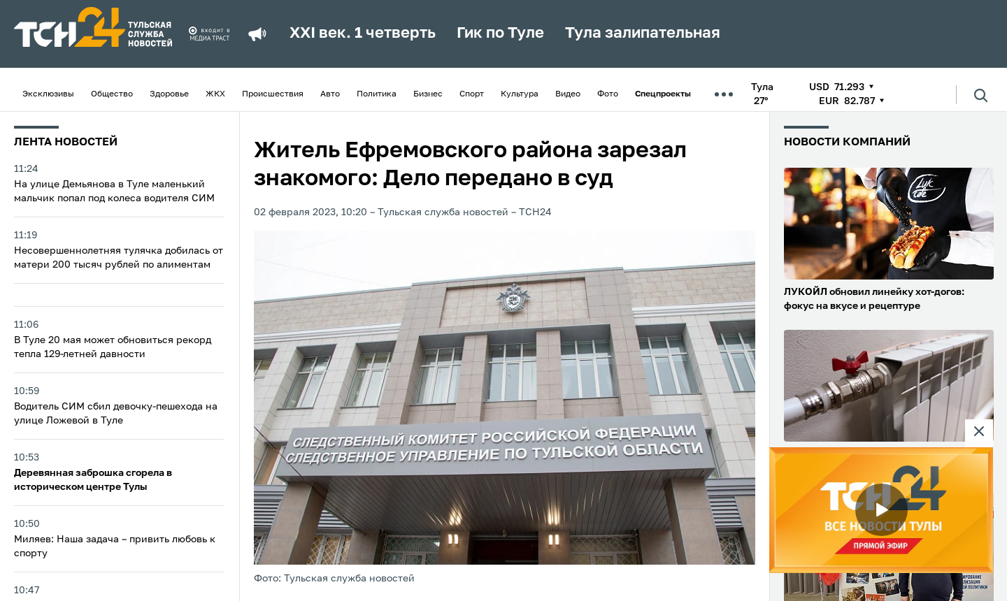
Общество (112, 94)
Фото (607, 94)
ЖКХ (215, 94)
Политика (377, 94)
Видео (567, 94)
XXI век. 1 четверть (363, 33)
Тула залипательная (642, 33)
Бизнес (428, 94)
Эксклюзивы (48, 94)
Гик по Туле (500, 33)
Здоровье (169, 94)
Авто (330, 94)
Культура (519, 94)
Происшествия (272, 94)
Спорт (471, 94)
